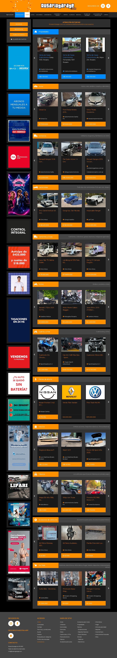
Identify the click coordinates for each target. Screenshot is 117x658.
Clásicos (62, 639)
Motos (61, 632)
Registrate (19, 29)
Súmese (39, 627)
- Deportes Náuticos (82, 632)
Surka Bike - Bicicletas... (47, 589)
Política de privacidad (43, 639)
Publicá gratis (19, 34)
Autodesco (43, 504)
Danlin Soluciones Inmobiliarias (46, 70)
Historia (39, 634)
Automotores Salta (46, 172)
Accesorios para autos (66, 642)
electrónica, (70, 565)
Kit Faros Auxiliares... (70, 543)
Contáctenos (40, 642)
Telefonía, (62, 565)
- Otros (96, 637)
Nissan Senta (44, 411)
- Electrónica (80, 642)
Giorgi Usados (68, 219)
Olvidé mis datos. (19, 39)
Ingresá (19, 24)
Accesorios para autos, (85, 520)
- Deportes (97, 629)
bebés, (90, 565)
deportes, (96, 565)
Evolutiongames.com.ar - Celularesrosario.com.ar (95, 169)
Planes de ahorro (65, 637)
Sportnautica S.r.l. (46, 364)
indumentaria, (105, 565)
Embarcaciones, (79, 426)
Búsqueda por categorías (44, 637)
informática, (79, 565)
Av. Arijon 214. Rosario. (95, 57)
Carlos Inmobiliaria (70, 71)
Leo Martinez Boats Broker (46, 458)
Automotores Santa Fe (70, 117)
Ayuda (39, 632)
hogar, (85, 565)
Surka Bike (43, 598)
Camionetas (63, 627)
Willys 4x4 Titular (69, 497)
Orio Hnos (43, 219)
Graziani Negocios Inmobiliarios (94, 70)
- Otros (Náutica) (82, 634)
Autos (61, 622)
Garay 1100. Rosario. (46, 57)
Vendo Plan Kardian (70, 403)
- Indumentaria (99, 632)
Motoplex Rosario (70, 316)
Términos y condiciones (44, 629)
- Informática (98, 622)
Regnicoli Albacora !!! (46, 450)
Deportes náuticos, (92, 426)
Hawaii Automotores (94, 118)
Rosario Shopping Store (70, 597)
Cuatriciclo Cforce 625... (95, 355)
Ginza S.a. (42, 110)
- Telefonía (80, 639)
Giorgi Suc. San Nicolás (71, 211)
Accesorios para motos (101, 520)
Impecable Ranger (94, 211)
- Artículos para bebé (100, 627)
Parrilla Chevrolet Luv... (95, 543)
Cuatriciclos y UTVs (65, 634)
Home (39, 622)
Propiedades (80, 624)
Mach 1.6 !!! (67, 450)
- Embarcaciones (82, 629)
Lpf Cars (90, 219)
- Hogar (97, 624)
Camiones (63, 629)
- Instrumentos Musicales (102, 634)
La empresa (40, 624)
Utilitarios (62, 624)
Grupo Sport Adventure (68, 363)
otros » (107, 567)
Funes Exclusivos (93, 504)
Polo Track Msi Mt (93, 403)
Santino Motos (45, 316)
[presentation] (34, 58)
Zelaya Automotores (71, 172)
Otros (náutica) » (104, 426)
